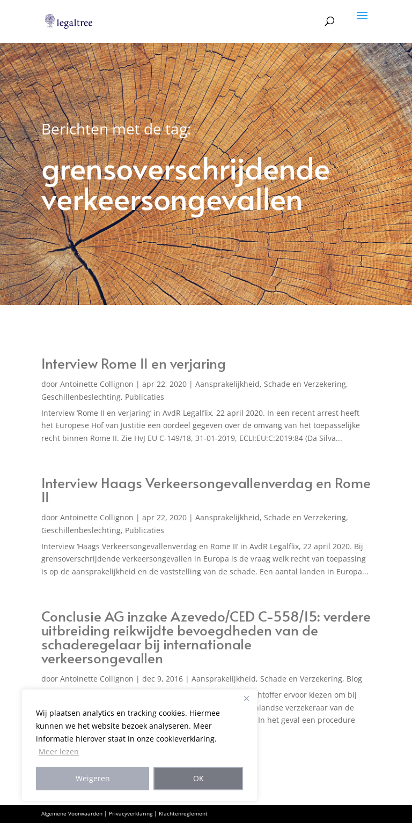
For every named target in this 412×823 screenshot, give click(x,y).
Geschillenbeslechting (81, 397)
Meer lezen (59, 751)
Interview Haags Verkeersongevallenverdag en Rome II (206, 489)
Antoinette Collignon (97, 384)
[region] (139, 745)
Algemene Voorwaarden (71, 813)
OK (198, 778)
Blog (354, 679)
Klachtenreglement (183, 813)
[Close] (246, 698)
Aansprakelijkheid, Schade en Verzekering (270, 384)
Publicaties (144, 397)
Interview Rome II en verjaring (133, 362)
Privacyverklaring (130, 813)
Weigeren (93, 778)
